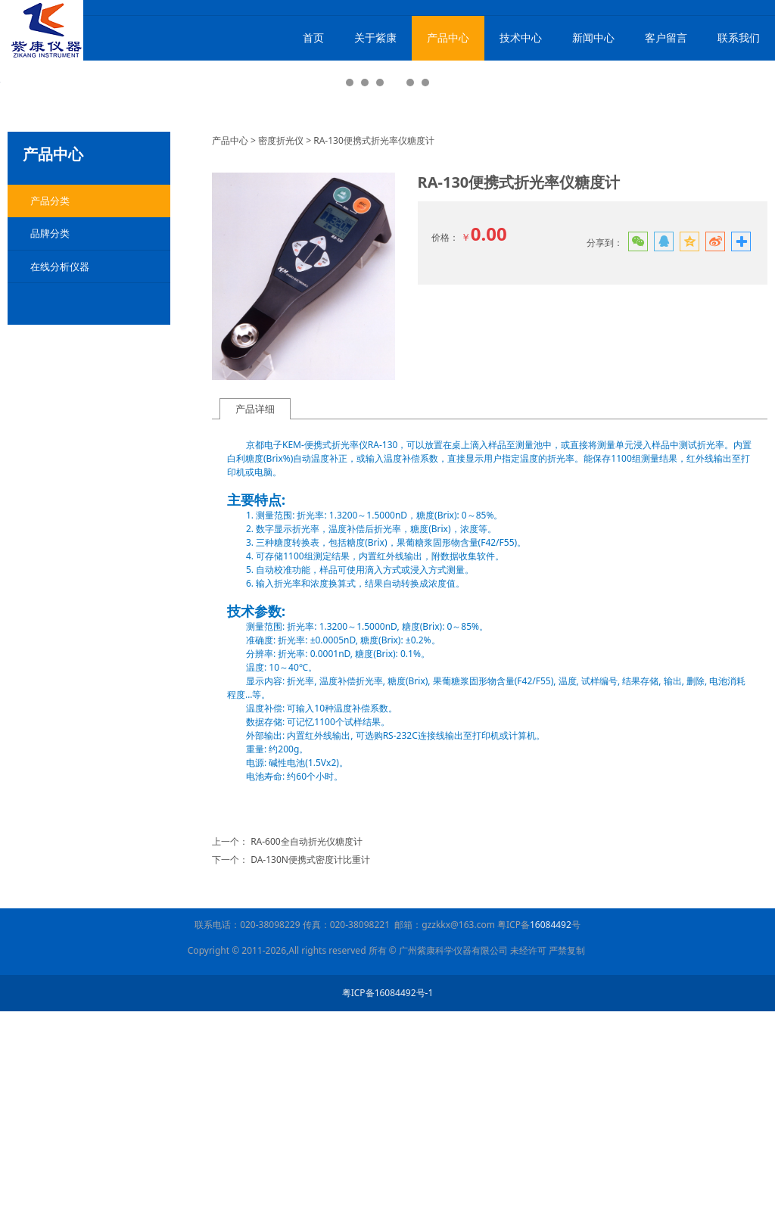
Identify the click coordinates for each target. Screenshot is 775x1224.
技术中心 (521, 37)
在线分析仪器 (59, 479)
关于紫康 (375, 37)
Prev (28, 193)
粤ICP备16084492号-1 (388, 1205)
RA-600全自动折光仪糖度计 (307, 1054)
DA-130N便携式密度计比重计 (310, 1072)
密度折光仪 (280, 353)
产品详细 (255, 621)
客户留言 (666, 37)
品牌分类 (50, 446)
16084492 (550, 1137)
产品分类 (50, 413)
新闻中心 (593, 37)
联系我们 (738, 37)
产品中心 (448, 37)
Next (747, 193)
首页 (313, 37)
